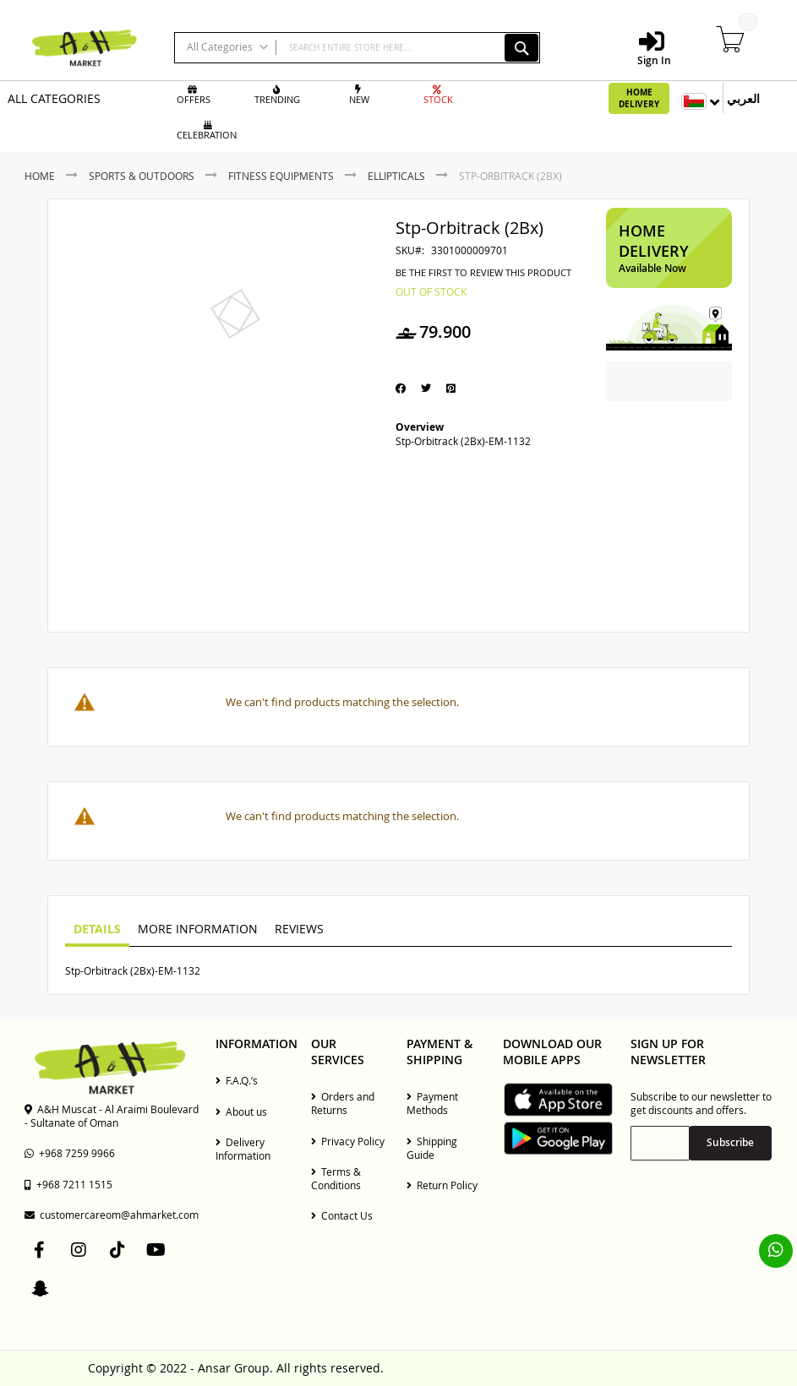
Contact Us (342, 1215)
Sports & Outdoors (141, 175)
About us (241, 1111)
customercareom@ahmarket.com (112, 1214)
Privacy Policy (348, 1141)
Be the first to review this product (483, 273)
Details (97, 929)
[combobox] (357, 48)
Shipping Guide (432, 1147)
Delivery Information (243, 1148)
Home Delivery (639, 98)
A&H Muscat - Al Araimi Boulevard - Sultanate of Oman (112, 1115)
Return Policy (442, 1185)
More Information (198, 929)
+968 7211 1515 (68, 1184)
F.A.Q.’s (237, 1080)
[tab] (97, 930)
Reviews (299, 929)
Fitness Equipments (281, 175)
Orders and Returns (342, 1103)
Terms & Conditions (336, 1178)
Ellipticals (396, 175)
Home (40, 175)
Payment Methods (432, 1103)
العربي (743, 98)
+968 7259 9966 (70, 1153)
